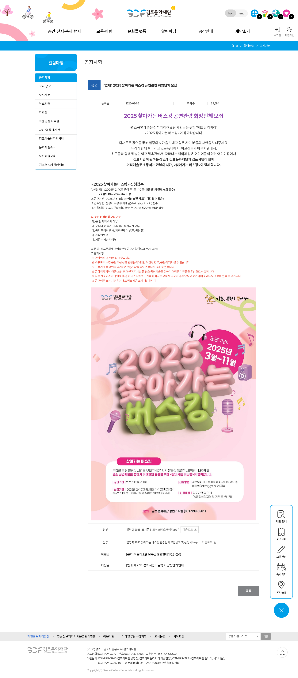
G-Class (254, 13)
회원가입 (289, 35)
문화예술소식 (47, 147)
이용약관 (108, 636)
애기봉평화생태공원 (276, 13)
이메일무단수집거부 (134, 636)
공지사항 (44, 77)
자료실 (43, 112)
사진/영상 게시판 (49, 130)
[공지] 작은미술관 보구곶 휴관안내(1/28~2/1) (153, 554)
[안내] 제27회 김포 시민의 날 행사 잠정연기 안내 (155, 565)
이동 (266, 636)
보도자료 (44, 95)
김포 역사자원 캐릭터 (52, 165)
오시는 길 (160, 636)
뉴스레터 (44, 104)
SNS (286, 13)
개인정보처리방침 (38, 636)
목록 (248, 591)
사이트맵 (178, 636)
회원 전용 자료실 (49, 121)
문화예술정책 (47, 156)
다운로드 (188, 529)
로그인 (277, 35)
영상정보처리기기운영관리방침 (76, 636)
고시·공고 (45, 86)
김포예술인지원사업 (51, 138)
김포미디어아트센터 (265, 13)
